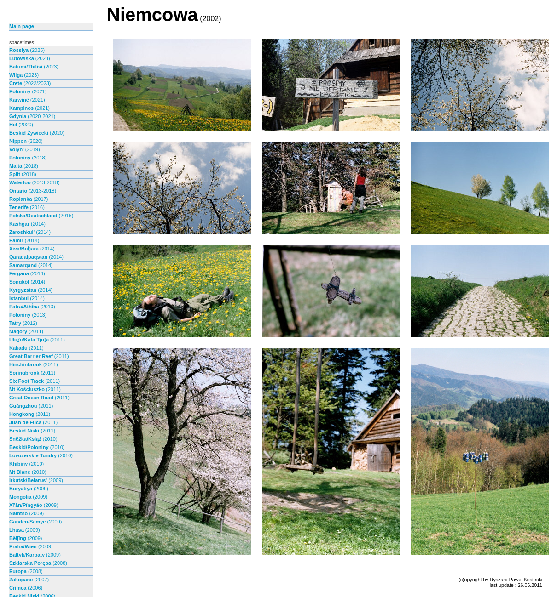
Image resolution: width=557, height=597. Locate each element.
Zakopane (29, 579)
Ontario (32, 190)
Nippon (26, 141)
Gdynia (32, 116)
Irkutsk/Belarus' (36, 480)
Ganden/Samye (35, 521)
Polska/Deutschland (41, 215)
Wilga (24, 75)
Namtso (26, 513)
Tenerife (27, 207)
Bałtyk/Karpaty (35, 554)
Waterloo (34, 182)
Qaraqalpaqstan (36, 257)
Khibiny (26, 463)
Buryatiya (28, 488)
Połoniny (27, 91)
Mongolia (28, 497)
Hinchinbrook (33, 364)
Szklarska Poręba (38, 563)
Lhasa (24, 530)
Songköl (27, 281)
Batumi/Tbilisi (33, 66)
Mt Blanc (27, 472)
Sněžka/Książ (33, 439)
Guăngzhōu (31, 406)
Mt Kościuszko (35, 389)
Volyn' (24, 149)
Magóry (26, 331)
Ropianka (28, 199)
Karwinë (27, 99)
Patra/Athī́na (32, 306)
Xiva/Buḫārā (32, 248)
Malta (23, 166)
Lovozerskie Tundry (41, 455)
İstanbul (27, 298)
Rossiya (27, 50)
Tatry (23, 323)
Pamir (24, 240)
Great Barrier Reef (39, 356)
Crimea (25, 588)
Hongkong (29, 414)
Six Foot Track (34, 381)
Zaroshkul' (30, 232)
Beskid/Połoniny (36, 447)
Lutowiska (29, 58)
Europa (26, 571)
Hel (21, 124)
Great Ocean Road (39, 397)
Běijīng (25, 538)
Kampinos (29, 108)
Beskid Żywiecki (36, 133)
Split (22, 174)
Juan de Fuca (33, 422)
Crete (30, 83)
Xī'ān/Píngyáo (33, 505)
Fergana (27, 273)
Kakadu (26, 348)
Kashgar (27, 224)
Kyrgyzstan (30, 290)
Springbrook (32, 372)
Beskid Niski (32, 430)
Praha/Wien (31, 546)
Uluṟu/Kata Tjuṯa (37, 339)
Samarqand (31, 265)
